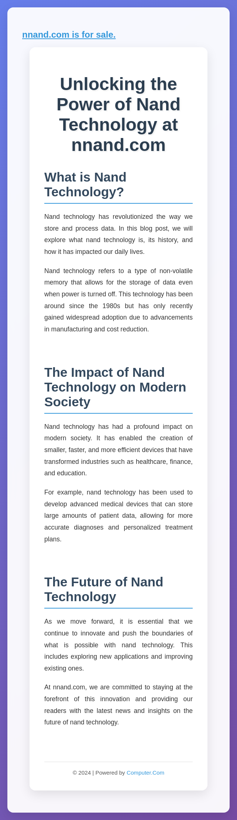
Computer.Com (145, 772)
